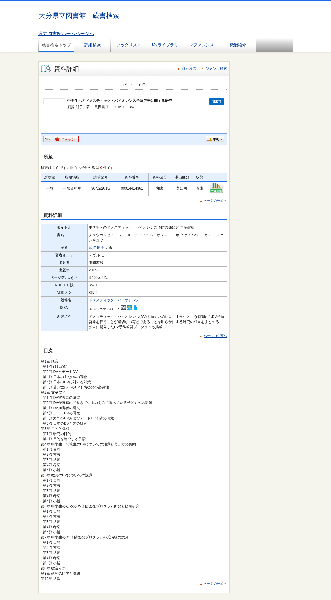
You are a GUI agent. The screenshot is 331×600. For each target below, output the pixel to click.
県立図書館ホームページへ (66, 33)
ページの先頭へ (215, 200)
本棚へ (218, 139)
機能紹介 (238, 45)
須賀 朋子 (96, 247)
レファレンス (201, 45)
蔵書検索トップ (56, 45)
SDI (48, 139)
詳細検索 (92, 45)
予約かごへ (69, 139)
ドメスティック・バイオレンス (114, 300)
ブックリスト (128, 45)
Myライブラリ (165, 45)
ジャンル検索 (216, 68)
